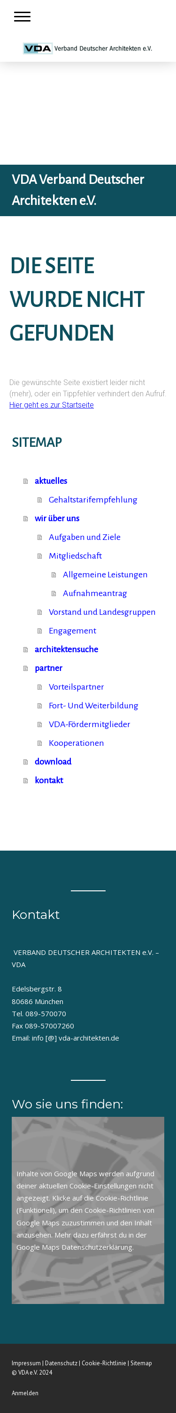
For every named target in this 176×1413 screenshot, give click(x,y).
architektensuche (66, 649)
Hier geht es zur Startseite (51, 405)
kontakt (49, 780)
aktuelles (51, 481)
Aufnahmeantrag (95, 593)
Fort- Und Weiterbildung (93, 705)
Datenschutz (61, 1363)
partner (48, 668)
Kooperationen (76, 743)
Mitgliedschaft (75, 556)
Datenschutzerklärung (96, 1247)
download (53, 761)
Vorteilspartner (76, 687)
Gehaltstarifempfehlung (93, 499)
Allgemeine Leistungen (105, 574)
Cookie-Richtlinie (122, 1197)
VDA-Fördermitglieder (89, 724)
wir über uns (57, 518)
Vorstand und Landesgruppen (102, 612)
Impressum (26, 1363)
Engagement (72, 630)
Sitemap (141, 1363)
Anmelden (25, 1393)
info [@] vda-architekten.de (75, 1037)
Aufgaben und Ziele (85, 537)
